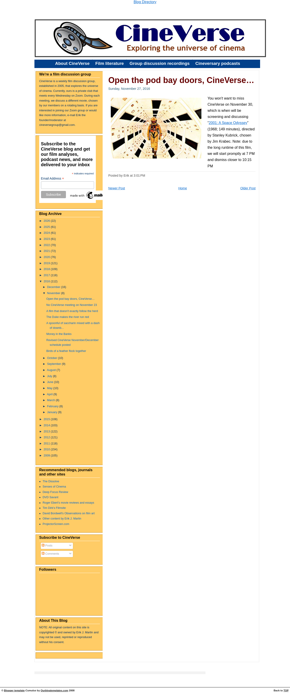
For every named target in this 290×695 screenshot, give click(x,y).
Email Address (52, 178)
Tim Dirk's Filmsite (54, 508)
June (50, 382)
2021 (47, 251)
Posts (47, 545)
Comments (50, 553)
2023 (47, 239)
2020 (47, 257)
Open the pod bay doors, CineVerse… (70, 298)
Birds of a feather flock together (66, 351)
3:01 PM (139, 175)
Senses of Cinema (54, 486)
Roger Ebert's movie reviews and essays (68, 502)
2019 (47, 263)
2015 (47, 419)
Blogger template (14, 690)
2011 (47, 443)
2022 (47, 245)
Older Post (248, 188)
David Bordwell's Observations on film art (69, 513)
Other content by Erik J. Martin (62, 518)
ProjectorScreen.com (56, 524)
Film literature (109, 63)
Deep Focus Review (55, 492)
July (50, 376)
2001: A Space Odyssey (228, 123)
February (53, 406)
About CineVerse (72, 63)
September (54, 364)
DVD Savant (50, 497)
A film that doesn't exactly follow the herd (72, 311)
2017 (47, 275)
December (54, 287)
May (50, 388)
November (54, 293)
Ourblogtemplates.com (54, 690)
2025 (47, 227)
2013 (47, 431)
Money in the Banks (59, 334)
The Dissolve (51, 481)
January (52, 412)
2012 (47, 437)
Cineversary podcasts (217, 63)
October (52, 358)
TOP (286, 690)
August (52, 370)
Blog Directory (145, 2)
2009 (47, 455)
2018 (47, 269)
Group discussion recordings (160, 63)
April (50, 394)
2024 (47, 232)
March (51, 400)
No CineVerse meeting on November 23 (71, 305)
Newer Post (116, 188)
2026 (47, 220)
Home (182, 188)
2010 (47, 449)
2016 (47, 281)
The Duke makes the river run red (67, 317)
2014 (47, 425)
